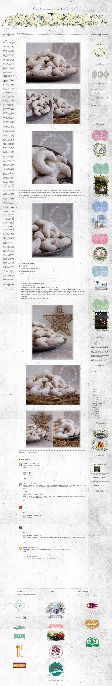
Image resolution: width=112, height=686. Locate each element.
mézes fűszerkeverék (8, 181)
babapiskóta (5, 50)
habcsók (4, 121)
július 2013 (94, 407)
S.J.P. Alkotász (26, 525)
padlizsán (12, 197)
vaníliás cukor (6, 267)
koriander (4, 153)
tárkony (12, 247)
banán (4, 54)
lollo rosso (12, 165)
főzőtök (11, 108)
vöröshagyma (6, 274)
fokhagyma (11, 105)
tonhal (10, 255)
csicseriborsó (11, 77)
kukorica (4, 157)
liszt (9, 165)
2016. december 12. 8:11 (35, 525)
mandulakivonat (5, 172)
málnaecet (8, 169)
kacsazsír (12, 131)
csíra (9, 79)
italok (12, 127)
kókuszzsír (12, 151)
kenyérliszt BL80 (10, 144)
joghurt (8, 130)
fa (13, 96)
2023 (94, 375)
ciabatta (12, 69)
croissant (9, 72)
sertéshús (5, 226)
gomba (4, 116)
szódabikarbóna (11, 241)
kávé (13, 140)
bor (13, 59)
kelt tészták (11, 143)
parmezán (12, 203)
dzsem (4, 88)
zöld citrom (5, 276)
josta (13, 130)
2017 (94, 387)
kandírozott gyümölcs (8, 135)
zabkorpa (4, 275)
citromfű (9, 71)
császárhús (5, 75)
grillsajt (9, 117)
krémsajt (7, 156)
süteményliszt (5, 233)
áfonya (4, 42)
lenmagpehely (11, 160)
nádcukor (5, 185)
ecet (8, 88)
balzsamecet (11, 52)
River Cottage (96, 482)
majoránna (9, 168)
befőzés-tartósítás (6, 58)
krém (4, 156)
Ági (28, 472)
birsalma (12, 58)
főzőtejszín (7, 108)
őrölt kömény (11, 194)
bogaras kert (8, 59)
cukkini (12, 72)
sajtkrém (4, 222)
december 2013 (95, 397)
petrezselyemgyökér (6, 208)
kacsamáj (8, 131)
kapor (13, 138)
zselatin (12, 277)
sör (3, 229)
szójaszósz (5, 242)
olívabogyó (12, 191)
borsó (4, 61)
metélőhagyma (6, 179)
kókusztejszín (5, 151)
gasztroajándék (6, 113)
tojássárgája (6, 255)
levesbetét (12, 162)
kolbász (4, 152)
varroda (12, 267)
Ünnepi (12, 262)
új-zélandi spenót (10, 260)
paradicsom (11, 199)
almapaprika (12, 45)
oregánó (12, 193)
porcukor (12, 210)
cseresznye (5, 77)
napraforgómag (11, 185)
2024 (94, 373)
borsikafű (12, 60)
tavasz (4, 248)
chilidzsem (5, 68)
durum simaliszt (8, 85)
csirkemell (5, 81)
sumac (11, 229)
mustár (4, 183)
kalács (13, 132)
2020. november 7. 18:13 (33, 547)
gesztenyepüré (5, 114)
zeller (13, 275)
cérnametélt (8, 67)
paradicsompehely (6, 202)
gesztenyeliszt (11, 113)
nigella (8, 187)
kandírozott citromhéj (8, 134)
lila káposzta (11, 164)
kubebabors (12, 156)
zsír (13, 279)
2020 (94, 381)
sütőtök (4, 234)
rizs (3, 217)
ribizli (11, 215)
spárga (5, 229)
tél (10, 250)
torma (13, 255)
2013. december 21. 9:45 (35, 506)
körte (13, 155)
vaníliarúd (12, 266)
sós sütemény (11, 228)
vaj (9, 263)
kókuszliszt (12, 148)
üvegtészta (5, 263)
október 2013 (95, 401)
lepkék (4, 161)
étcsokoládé (5, 94)
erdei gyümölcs (6, 93)
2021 (94, 379)
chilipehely (5, 69)
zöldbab (9, 276)
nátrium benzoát (11, 186)
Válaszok (26, 470)
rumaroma (8, 219)
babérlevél (5, 51)
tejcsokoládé (11, 248)
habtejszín (12, 121)
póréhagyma (5, 211)
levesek (4, 164)
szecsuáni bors (6, 237)
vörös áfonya (8, 271)
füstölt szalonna (8, 110)
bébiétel (12, 56)
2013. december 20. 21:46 (36, 472)
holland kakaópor (6, 125)
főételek (5, 107)
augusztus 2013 (95, 405)
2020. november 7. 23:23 (34, 556)
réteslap (4, 215)
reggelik (9, 214)
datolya (6, 84)
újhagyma (5, 262)
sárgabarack (11, 222)
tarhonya (9, 247)
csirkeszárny (12, 81)
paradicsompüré (6, 203)
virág (11, 270)
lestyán (7, 161)
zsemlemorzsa (6, 279)
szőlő (9, 243)
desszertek (11, 84)
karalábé (12, 139)
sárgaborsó (5, 223)
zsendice (10, 279)
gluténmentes (11, 114)
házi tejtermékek (10, 122)
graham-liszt (11, 116)
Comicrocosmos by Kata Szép (99, 474)
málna (4, 169)
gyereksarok (7, 118)
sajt (13, 221)
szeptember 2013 (96, 403)
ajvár (13, 42)
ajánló (10, 42)
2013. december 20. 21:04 (33, 463)
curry (8, 73)
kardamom (5, 140)
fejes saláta (5, 102)
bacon (9, 51)
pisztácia (12, 208)
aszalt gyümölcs (6, 47)
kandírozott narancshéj (8, 136)
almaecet (4, 45)
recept (12, 213)
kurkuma (4, 159)
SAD (13, 219)
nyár (13, 187)
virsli (13, 270)
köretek (10, 155)
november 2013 (95, 399)
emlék (8, 92)
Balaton (4, 52)
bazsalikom (5, 56)
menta (4, 178)
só (3, 228)
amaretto (8, 46)
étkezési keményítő (8, 96)
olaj (10, 190)
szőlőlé (13, 243)
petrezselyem (6, 206)
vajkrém (12, 263)
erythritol (12, 93)
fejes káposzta (11, 101)
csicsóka (4, 79)
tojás (4, 254)
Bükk (13, 64)
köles (13, 153)
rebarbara (4, 213)
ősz (13, 195)
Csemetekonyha (6, 76)
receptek (4, 214)
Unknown (25, 547)
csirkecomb (5, 80)
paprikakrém (5, 199)
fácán (4, 97)
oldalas (4, 191)
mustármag (9, 183)
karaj (9, 139)
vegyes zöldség (6, 268)
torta (4, 256)
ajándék (7, 42)
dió (3, 85)
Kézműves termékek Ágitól (99, 477)
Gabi (24, 483)
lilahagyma (5, 165)
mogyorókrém (5, 182)
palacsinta (5, 198)
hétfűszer (4, 123)
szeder (12, 237)
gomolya (7, 116)
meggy (12, 177)
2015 (94, 391)
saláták (7, 222)
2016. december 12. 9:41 (36, 535)
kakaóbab (5, 132)
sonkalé (6, 228)
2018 (94, 385)
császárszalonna (11, 75)
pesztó (12, 204)
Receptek (14, 29)
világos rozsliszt (6, 270)
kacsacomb (5, 131)
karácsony (5, 139)
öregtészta (5, 194)
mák (13, 168)
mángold (4, 173)
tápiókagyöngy (5, 247)
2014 (94, 393)
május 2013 (95, 411)
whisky (13, 274)
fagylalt (6, 97)
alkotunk (8, 43)
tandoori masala (10, 246)
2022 (94, 377)
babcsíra (12, 50)
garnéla (12, 112)
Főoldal (7, 29)
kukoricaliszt (11, 157)
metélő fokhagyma (10, 178)
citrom (4, 71)
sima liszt (10, 226)
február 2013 (95, 417)
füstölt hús (5, 109)
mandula (12, 169)
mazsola (12, 175)
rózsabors (9, 218)
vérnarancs (12, 268)
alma (13, 43)
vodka (4, 271)
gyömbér (12, 118)
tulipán (9, 259)
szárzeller (12, 235)
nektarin (4, 187)
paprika (12, 198)
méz (13, 179)
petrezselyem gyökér (8, 207)
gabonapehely (5, 112)
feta (3, 105)
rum (3, 219)
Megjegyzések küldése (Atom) (29, 594)
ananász (12, 46)
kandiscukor (5, 138)
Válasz (24, 467)
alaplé (4, 43)
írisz (9, 127)
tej (8, 248)
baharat (12, 51)
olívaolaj (5, 193)
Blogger (61, 680)
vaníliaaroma (5, 264)
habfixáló (7, 121)
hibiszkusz (8, 123)
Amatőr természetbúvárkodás (99, 464)
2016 (94, 389)
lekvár (12, 159)
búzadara (5, 64)
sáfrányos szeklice (7, 221)
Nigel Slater (95, 480)
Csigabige (25, 463)
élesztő (12, 91)
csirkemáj (12, 80)
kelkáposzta (5, 143)
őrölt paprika (6, 195)
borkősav (4, 60)
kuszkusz (9, 159)
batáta (13, 55)
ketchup (4, 147)
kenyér (4, 144)
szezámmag (11, 239)
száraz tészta (10, 234)
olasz (13, 190)
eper (13, 92)
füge (13, 108)
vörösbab (12, 272)
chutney (9, 69)
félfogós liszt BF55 (10, 104)
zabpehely (9, 275)
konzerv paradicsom (10, 152)
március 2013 (95, 415)
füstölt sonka (11, 109)
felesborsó (4, 104)
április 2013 (94, 413)
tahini (4, 246)
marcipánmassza (11, 173)
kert (10, 146)
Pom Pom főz (6, 210)
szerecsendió (5, 239)
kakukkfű (9, 132)
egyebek (12, 89)
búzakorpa (9, 64)
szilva (4, 241)
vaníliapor (5, 266)
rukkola (12, 218)
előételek (5, 92)
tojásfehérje (11, 254)
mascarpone (5, 175)
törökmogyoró (11, 258)
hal (3, 122)
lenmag (7, 160)
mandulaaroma (6, 170)
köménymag (5, 155)
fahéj (9, 97)
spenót (8, 229)
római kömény (11, 217)
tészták (12, 252)
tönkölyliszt (5, 258)
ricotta (13, 215)
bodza (4, 59)
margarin (5, 174)
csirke (13, 79)
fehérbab (12, 100)
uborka (4, 260)
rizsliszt (6, 217)
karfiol (8, 140)
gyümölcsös (11, 119)
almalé (8, 45)
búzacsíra (12, 63)
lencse (4, 160)
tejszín (7, 250)
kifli (6, 147)
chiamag (12, 67)
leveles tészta (11, 161)
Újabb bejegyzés (22, 591)
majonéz (4, 168)
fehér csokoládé (6, 99)
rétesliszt (8, 215)
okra (7, 190)
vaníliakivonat (11, 264)
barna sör (9, 55)
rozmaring (5, 218)
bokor (11, 59)
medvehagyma (5, 177)
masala (12, 174)
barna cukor (8, 54)
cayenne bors (11, 65)
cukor (4, 73)
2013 (94, 395)
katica (11, 140)
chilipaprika (12, 68)
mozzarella (12, 182)
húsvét (7, 127)
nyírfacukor (5, 189)
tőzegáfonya (5, 259)
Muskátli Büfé (26, 506)
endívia (10, 92)
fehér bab (12, 97)
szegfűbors (5, 238)
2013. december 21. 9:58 (36, 515)
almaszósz (4, 46)
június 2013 (95, 409)
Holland (12, 123)
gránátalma (5, 117)
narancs (4, 186)
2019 (94, 383)
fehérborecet (5, 101)
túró (13, 259)
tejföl (4, 250)
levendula (4, 162)
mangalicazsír (11, 172)
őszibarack (5, 197)
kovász (9, 153)
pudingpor (12, 211)
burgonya (5, 63)
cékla (4, 67)
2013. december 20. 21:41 (31, 483)
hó (10, 123)
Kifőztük (10, 147)
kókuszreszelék (6, 149)
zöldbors (12, 276)
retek (13, 214)
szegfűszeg (11, 238)
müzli (13, 183)
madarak (4, 166)
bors (8, 60)
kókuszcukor (7, 148)
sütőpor (12, 233)
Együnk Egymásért (6, 91)
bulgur (13, 61)
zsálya (4, 277)
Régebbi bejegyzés (82, 591)
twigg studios (96, 485)
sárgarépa (12, 223)
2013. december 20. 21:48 (36, 494)
